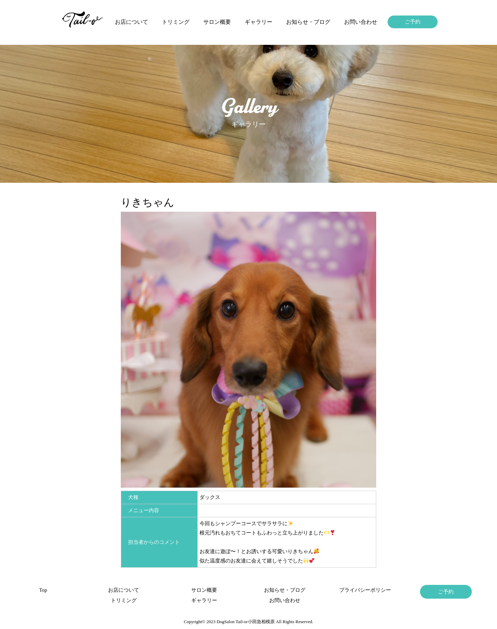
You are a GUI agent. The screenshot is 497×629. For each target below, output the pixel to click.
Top (43, 590)
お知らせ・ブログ (308, 22)
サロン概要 (217, 22)
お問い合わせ (360, 22)
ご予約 (412, 21)
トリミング (175, 22)
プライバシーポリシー (365, 590)
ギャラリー (258, 22)
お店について (131, 22)
